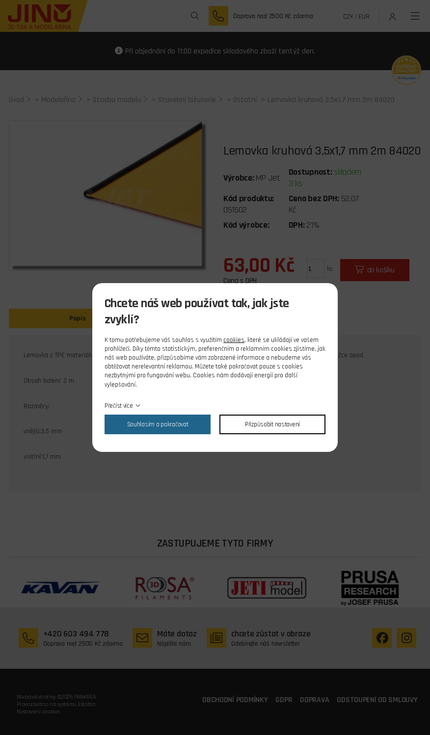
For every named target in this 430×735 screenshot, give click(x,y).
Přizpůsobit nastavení (272, 424)
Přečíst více (119, 406)
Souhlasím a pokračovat (157, 424)
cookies (233, 340)
